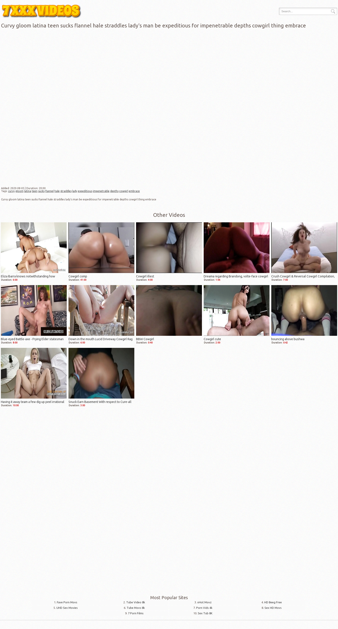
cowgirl (123, 191)
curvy (11, 191)
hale (57, 191)
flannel (49, 191)
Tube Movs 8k (136, 607)
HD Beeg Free (273, 602)
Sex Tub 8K (205, 613)
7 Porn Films (136, 613)
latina (27, 191)
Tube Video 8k (135, 602)
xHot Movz (204, 602)
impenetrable (101, 191)
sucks (41, 191)
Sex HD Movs (273, 607)
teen (35, 191)
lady (74, 191)
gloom (19, 191)
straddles (66, 191)
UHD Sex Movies (67, 607)
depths (114, 191)
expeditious (85, 191)
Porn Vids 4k (204, 607)
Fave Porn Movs (67, 602)
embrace (134, 191)
